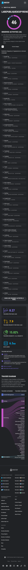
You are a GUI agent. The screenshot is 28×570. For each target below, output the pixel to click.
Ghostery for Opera (19, 486)
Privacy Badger (4, 515)
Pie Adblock (3, 512)
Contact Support (18, 502)
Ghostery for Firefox (19, 480)
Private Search (5, 480)
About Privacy (18, 514)
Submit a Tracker (18, 505)
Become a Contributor (5, 537)
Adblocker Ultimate (5, 506)
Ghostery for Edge (19, 489)
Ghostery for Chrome (20, 477)
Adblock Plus (3, 503)
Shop (2, 543)
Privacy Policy (14, 561)
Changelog (3, 549)
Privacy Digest (4, 486)
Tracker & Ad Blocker (6, 477)
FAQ (16, 499)
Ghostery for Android (20, 492)
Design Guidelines (18, 511)
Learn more (6, 358)
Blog (2, 546)
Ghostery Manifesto (5, 531)
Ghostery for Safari (19, 483)
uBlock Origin (4, 518)
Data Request (17, 508)
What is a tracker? (6, 366)
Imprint (19, 561)
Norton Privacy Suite (5, 509)
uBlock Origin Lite (4, 521)
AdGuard (3, 500)
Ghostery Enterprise (5, 540)
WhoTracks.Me (5, 483)
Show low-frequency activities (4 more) (14, 299)
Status (2, 528)
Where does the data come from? (10, 368)
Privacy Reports (4, 534)
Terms (8, 561)
